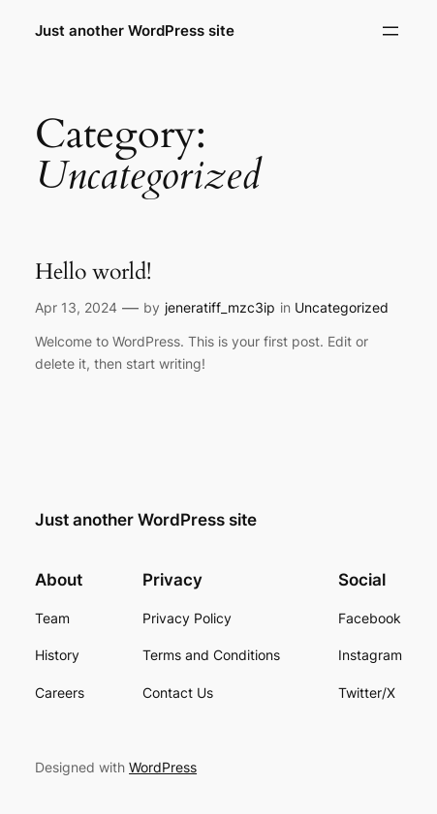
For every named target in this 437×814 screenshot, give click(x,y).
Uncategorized (342, 307)
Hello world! (93, 272)
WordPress (163, 767)
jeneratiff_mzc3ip (220, 307)
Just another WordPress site (134, 31)
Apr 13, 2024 (76, 307)
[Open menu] (390, 31)
